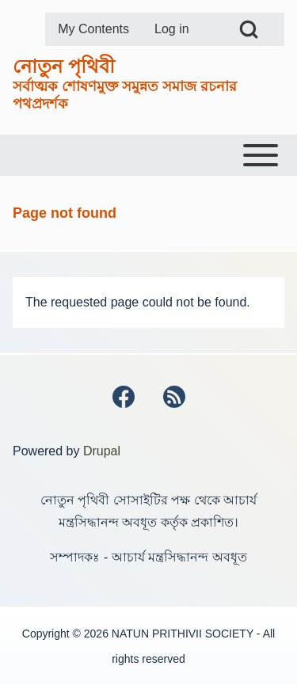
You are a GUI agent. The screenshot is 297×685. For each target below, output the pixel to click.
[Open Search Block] (248, 29)
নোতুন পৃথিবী (64, 66)
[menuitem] (93, 29)
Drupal (101, 451)
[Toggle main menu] (148, 155)
